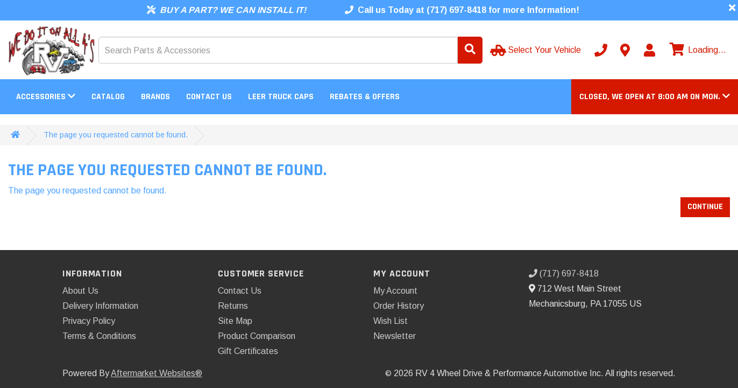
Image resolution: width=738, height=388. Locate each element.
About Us (80, 290)
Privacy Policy (88, 320)
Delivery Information (100, 305)
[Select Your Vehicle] (536, 50)
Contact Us (209, 96)
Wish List (390, 320)
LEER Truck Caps (281, 96)
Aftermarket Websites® (156, 373)
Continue (705, 206)
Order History (398, 305)
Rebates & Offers (365, 96)
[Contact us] (625, 50)
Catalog (108, 96)
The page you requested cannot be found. (116, 134)
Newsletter (394, 336)
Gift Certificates (248, 351)
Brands (155, 96)
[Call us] (600, 50)
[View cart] (696, 50)
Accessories (45, 96)
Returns (233, 305)
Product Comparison (256, 336)
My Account (395, 290)
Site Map (235, 320)
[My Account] (649, 50)
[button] (654, 96)
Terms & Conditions (99, 336)
